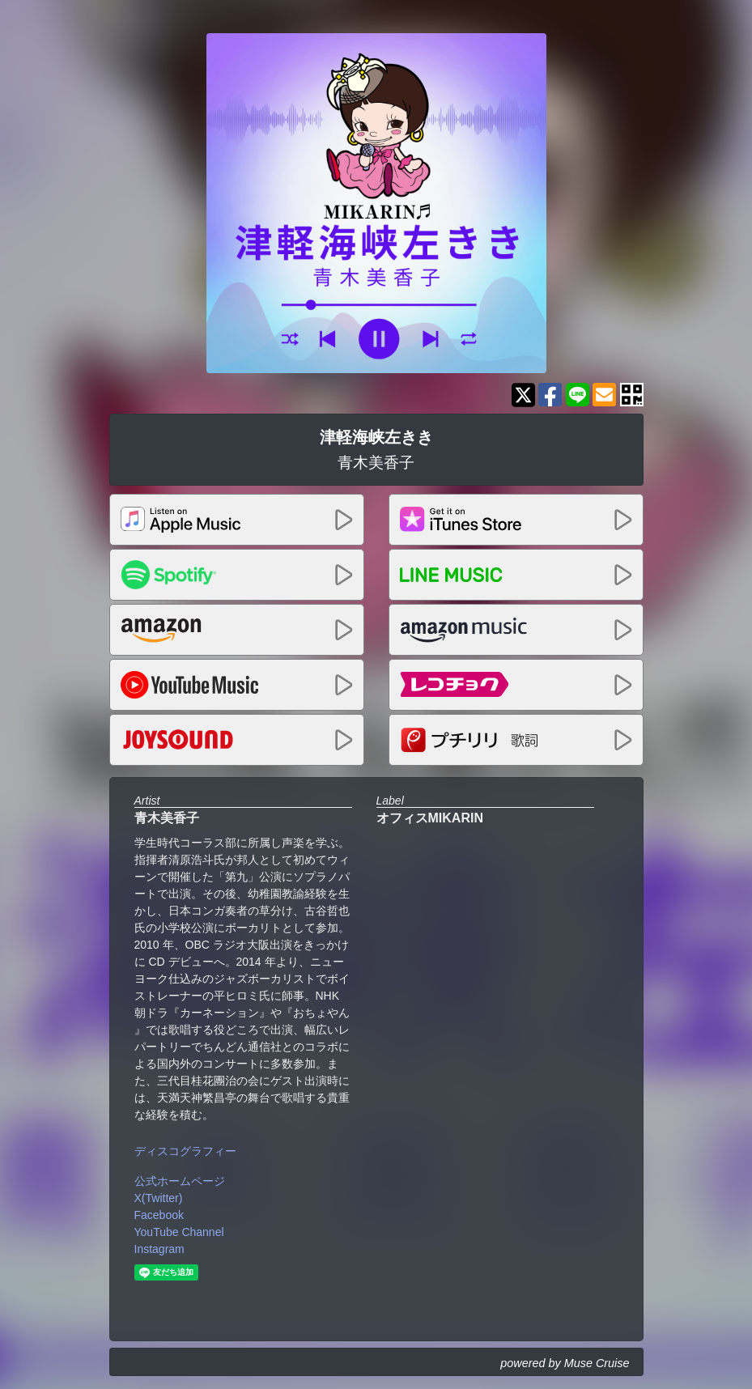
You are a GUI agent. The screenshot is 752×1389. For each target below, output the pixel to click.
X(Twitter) (158, 1197)
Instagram (159, 1248)
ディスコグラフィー (185, 1151)
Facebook (159, 1214)
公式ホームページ (179, 1180)
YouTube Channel (179, 1231)
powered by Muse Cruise (564, 1363)
